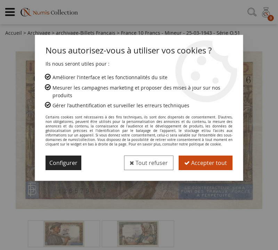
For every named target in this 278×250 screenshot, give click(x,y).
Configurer (63, 163)
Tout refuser (149, 163)
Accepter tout (205, 163)
